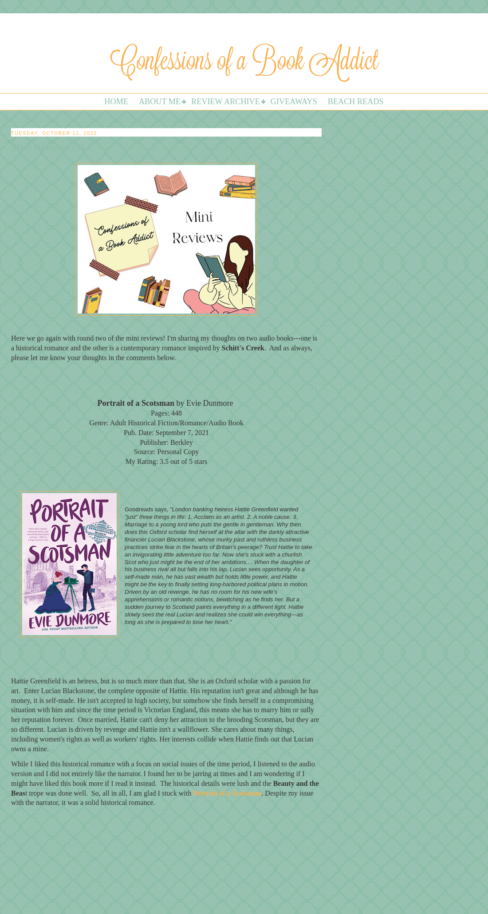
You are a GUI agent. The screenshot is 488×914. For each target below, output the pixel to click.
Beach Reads (356, 101)
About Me (160, 101)
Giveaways (294, 101)
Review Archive (225, 101)
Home (116, 101)
